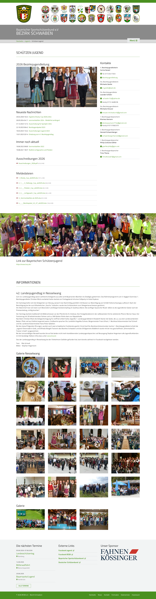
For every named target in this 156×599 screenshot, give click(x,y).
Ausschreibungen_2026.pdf (31, 163)
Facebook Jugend (65, 550)
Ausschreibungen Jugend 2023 (39, 131)
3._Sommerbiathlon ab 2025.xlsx (33, 198)
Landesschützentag (25, 553)
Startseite (78, 14)
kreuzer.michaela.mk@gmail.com (114, 112)
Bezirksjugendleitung (110, 77)
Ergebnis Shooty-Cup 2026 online (40, 117)
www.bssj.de (51, 336)
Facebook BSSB (64, 554)
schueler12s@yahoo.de (111, 98)
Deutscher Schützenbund (68, 562)
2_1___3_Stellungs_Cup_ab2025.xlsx (35, 183)
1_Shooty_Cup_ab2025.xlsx (32, 178)
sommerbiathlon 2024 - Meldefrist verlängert (44, 120)
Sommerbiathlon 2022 (36, 146)
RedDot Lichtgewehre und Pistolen (40, 150)
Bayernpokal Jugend (25, 576)
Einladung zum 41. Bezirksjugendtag (41, 134)
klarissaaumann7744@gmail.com (114, 123)
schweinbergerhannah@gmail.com (115, 136)
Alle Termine (24, 586)
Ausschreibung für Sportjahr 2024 (40, 124)
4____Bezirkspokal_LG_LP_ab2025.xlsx (36, 203)
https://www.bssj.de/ (23, 264)
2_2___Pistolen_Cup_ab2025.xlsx (33, 188)
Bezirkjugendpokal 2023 (37, 127)
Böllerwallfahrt (23, 565)
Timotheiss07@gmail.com (111, 157)
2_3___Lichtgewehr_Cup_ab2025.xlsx (35, 193)
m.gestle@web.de (109, 88)
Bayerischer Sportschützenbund (71, 558)
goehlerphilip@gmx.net (110, 146)
